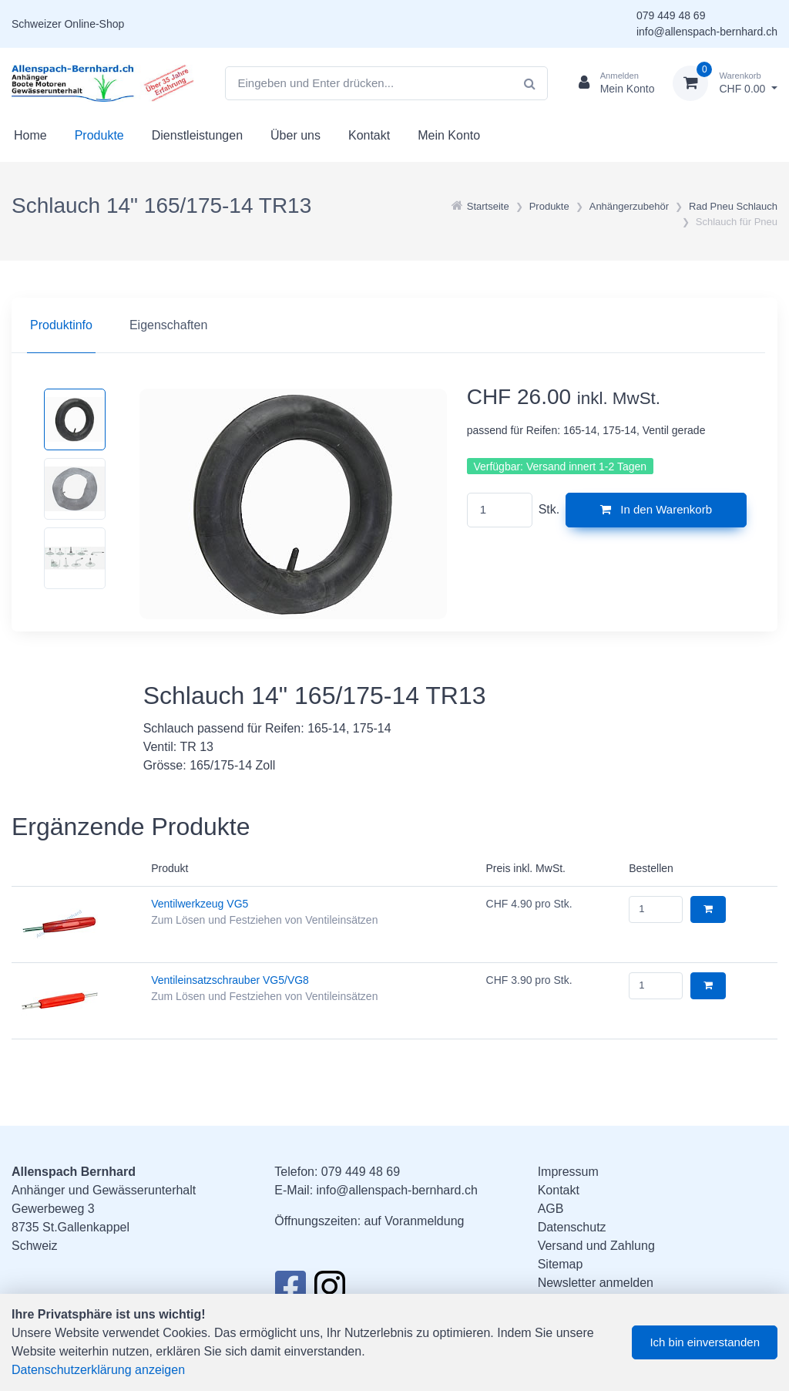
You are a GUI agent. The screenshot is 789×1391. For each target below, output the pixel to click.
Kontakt (369, 135)
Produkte (99, 135)
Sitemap (560, 1264)
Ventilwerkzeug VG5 (199, 904)
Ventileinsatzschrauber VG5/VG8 (230, 980)
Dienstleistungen (197, 135)
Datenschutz (572, 1227)
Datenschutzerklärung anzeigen (98, 1369)
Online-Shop (94, 24)
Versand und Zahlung (596, 1245)
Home (30, 135)
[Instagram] (330, 1291)
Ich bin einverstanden (705, 1342)
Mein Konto (449, 135)
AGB (551, 1208)
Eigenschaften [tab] (168, 325)
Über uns (295, 135)
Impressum (568, 1171)
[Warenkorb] (725, 83)
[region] (394, 325)
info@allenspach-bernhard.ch (706, 31)
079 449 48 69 (671, 15)
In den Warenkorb (656, 509)
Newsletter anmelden (595, 1282)
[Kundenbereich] (610, 83)
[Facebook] (290, 1291)
